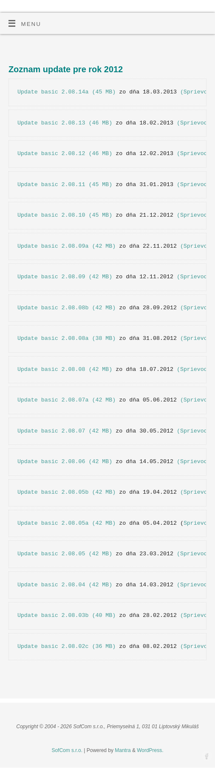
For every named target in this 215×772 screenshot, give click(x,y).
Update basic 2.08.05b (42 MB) (66, 492)
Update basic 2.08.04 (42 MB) (64, 585)
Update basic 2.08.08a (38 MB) (66, 338)
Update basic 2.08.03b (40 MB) (66, 615)
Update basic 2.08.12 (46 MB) (64, 153)
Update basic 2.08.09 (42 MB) (64, 277)
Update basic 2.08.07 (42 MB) (64, 431)
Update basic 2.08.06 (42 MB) (64, 461)
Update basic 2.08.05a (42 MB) (66, 523)
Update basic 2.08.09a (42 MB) (66, 246)
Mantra (122, 750)
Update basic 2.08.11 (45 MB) (64, 184)
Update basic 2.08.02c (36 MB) (66, 646)
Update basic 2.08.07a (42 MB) (66, 400)
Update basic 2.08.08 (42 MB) (64, 369)
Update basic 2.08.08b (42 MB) (66, 308)
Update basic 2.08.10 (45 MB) (64, 215)
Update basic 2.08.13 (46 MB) (64, 123)
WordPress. (150, 750)
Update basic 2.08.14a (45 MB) (66, 92)
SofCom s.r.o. (66, 750)
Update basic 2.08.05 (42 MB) (64, 554)
